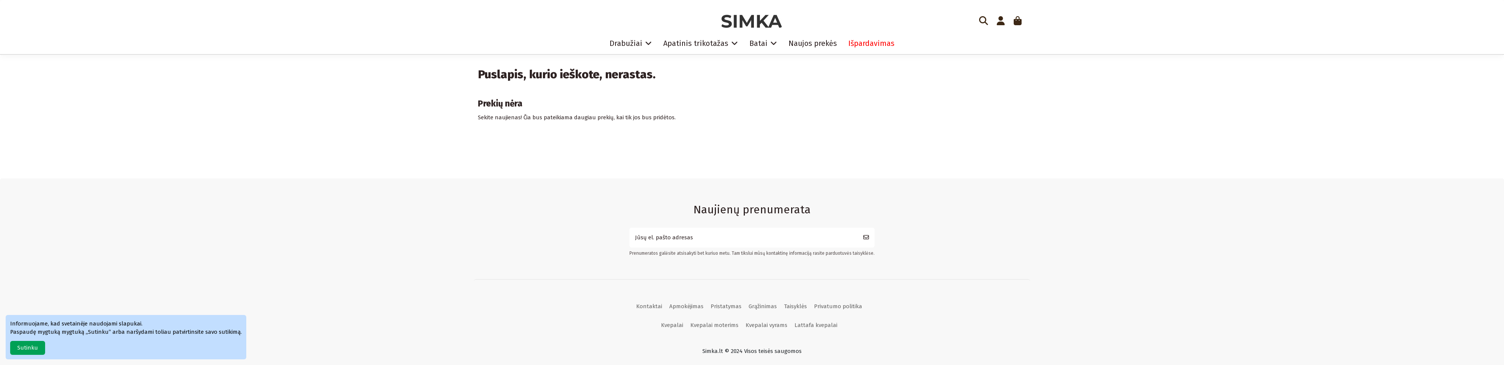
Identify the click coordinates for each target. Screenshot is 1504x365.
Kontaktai (649, 306)
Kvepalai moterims (714, 325)
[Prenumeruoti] (866, 238)
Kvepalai (672, 325)
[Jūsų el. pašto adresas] (743, 238)
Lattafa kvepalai (815, 325)
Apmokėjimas (686, 306)
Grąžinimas (763, 306)
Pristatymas (726, 306)
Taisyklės (795, 306)
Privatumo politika (838, 306)
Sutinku (27, 347)
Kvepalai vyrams (766, 325)
